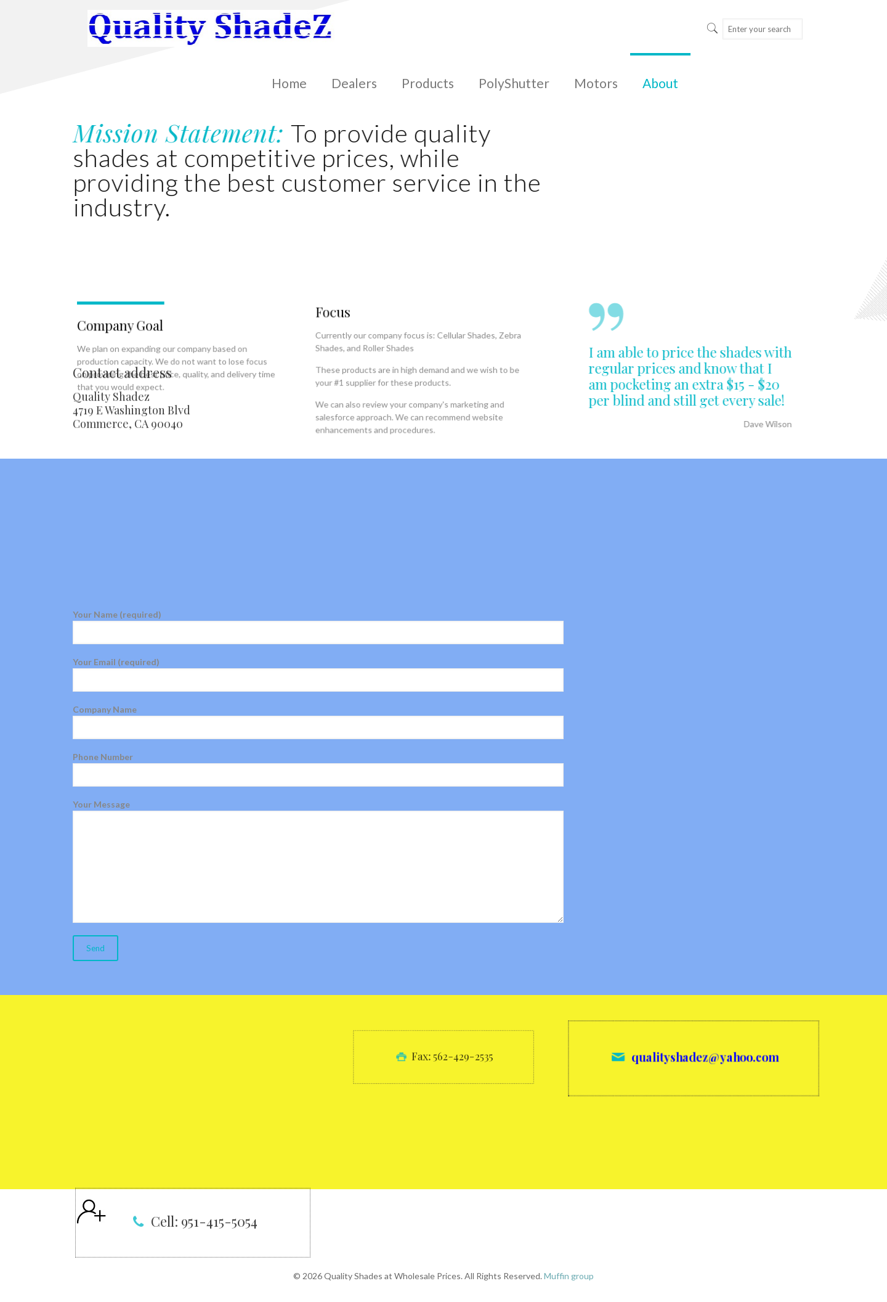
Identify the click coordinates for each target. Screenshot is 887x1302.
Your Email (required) (318, 674)
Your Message (318, 861)
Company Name (318, 721)
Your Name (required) (318, 626)
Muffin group (569, 1276)
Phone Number (318, 769)
